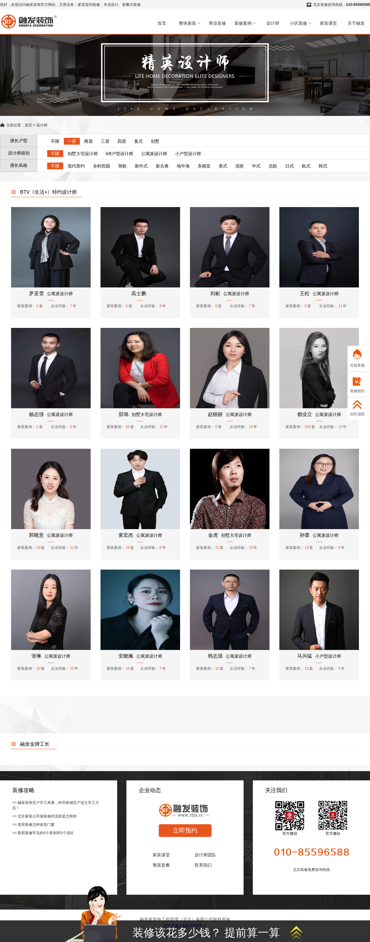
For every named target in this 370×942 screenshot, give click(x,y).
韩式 (323, 165)
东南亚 (204, 165)
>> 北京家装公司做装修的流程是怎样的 (44, 816)
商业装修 (217, 23)
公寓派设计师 (154, 153)
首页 (162, 23)
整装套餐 (161, 865)
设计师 (272, 23)
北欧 (273, 165)
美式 (223, 165)
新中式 (141, 165)
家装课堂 (328, 23)
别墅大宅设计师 (83, 153)
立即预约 (185, 830)
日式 (289, 165)
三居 (105, 141)
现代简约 (76, 165)
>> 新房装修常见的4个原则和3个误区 (43, 833)
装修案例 (245, 23)
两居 (88, 141)
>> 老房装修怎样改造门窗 (33, 824)
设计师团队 (205, 854)
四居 (121, 141)
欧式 (306, 165)
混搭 (239, 165)
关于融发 (356, 23)
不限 (55, 141)
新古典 (162, 165)
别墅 (155, 141)
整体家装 (189, 23)
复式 (138, 141)
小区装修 (300, 23)
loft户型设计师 (119, 153)
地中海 (183, 165)
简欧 (122, 165)
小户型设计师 (188, 153)
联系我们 (203, 865)
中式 (256, 165)
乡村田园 (101, 165)
